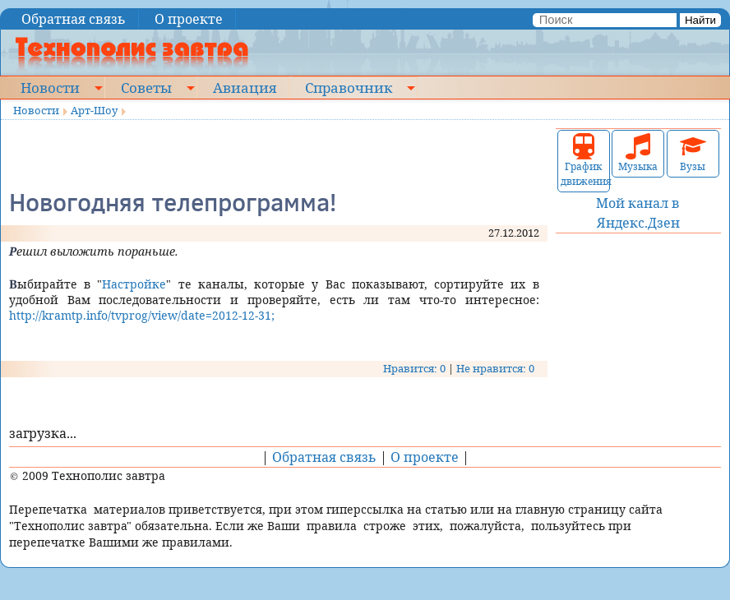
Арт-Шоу (94, 110)
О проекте (189, 19)
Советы (146, 87)
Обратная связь (73, 19)
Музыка (638, 153)
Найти (700, 20)
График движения (584, 160)
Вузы (693, 153)
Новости (50, 87)
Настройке (134, 284)
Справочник (348, 87)
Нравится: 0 (414, 368)
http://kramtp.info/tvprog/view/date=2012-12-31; (142, 315)
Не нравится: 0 (495, 368)
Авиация (244, 87)
